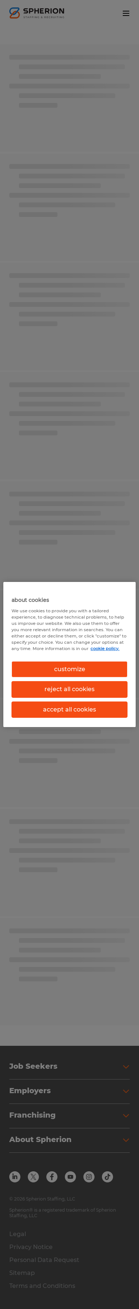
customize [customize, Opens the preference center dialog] (69, 669)
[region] (69, 654)
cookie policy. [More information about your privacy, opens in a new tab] (104, 648)
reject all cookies (69, 689)
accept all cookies (69, 709)
